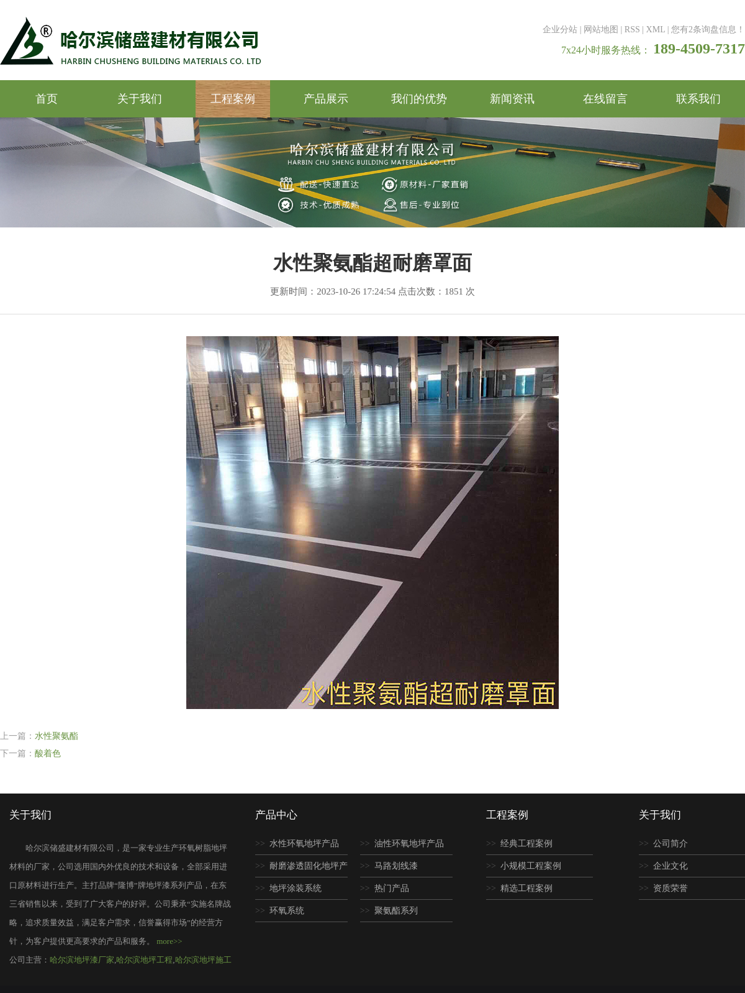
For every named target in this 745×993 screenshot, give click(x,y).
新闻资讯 (512, 99)
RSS (632, 29)
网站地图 (601, 29)
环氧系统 (286, 910)
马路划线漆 (396, 866)
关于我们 (139, 99)
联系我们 (698, 99)
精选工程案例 (526, 888)
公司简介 (670, 843)
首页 (46, 99)
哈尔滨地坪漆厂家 (82, 959)
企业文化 (670, 866)
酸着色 (48, 753)
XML (656, 29)
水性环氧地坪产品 (304, 843)
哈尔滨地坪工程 (144, 959)
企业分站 (560, 29)
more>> (169, 941)
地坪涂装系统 (295, 888)
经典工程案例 (526, 843)
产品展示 (326, 99)
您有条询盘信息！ (708, 29)
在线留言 (605, 99)
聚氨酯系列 (396, 910)
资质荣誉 (670, 888)
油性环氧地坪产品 (409, 843)
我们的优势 (419, 99)
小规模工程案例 (530, 866)
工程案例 (232, 99)
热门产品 (391, 888)
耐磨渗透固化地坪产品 (301, 869)
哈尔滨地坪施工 (203, 959)
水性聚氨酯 (56, 736)
